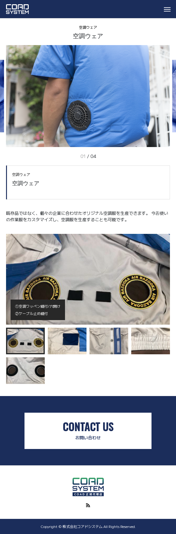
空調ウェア (88, 27)
